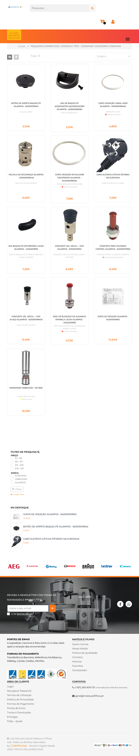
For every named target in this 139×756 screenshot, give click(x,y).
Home (21, 46)
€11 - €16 (19, 463)
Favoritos (77, 664)
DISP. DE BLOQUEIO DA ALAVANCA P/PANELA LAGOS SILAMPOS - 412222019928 (69, 318)
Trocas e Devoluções (19, 710)
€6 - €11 (19, 460)
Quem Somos (80, 642)
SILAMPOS (20, 481)
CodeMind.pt (18, 744)
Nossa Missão (80, 646)
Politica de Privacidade (20, 697)
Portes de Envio (16, 706)
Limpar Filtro (17, 493)
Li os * (22, 612)
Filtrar (17, 487)
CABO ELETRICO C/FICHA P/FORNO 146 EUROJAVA (51, 537)
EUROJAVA (20, 474)
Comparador (79, 668)
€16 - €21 (19, 467)
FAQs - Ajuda (14, 719)
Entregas (12, 715)
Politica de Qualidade (84, 651)
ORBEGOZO (21, 477)
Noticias (77, 659)
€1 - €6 (18, 456)
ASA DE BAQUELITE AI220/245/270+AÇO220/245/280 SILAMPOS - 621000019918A (69, 106)
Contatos (77, 655)
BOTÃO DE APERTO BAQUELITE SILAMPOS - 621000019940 (55, 525)
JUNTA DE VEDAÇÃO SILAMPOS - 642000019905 (50, 512)
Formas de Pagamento (20, 702)
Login (10, 684)
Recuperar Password (19, 689)
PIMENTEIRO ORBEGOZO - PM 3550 (26, 386)
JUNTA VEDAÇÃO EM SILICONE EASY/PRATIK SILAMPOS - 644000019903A (69, 177)
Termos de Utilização (19, 693)
